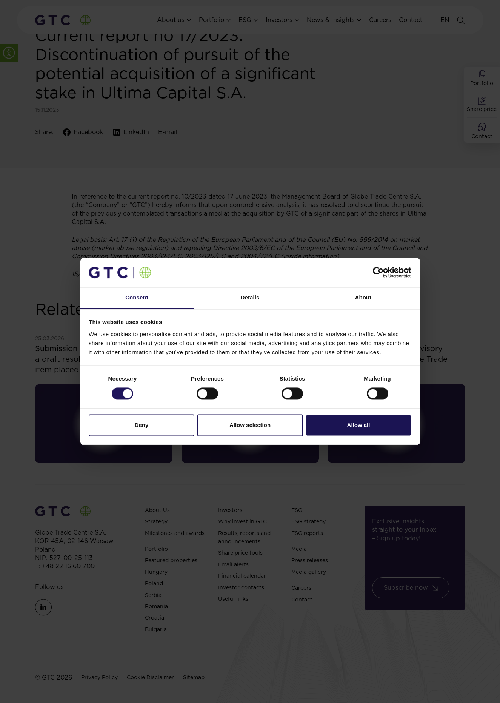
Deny (142, 425)
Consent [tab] (136, 297)
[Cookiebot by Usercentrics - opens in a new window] (378, 272)
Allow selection (250, 425)
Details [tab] (250, 297)
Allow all (358, 425)
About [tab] (363, 297)
